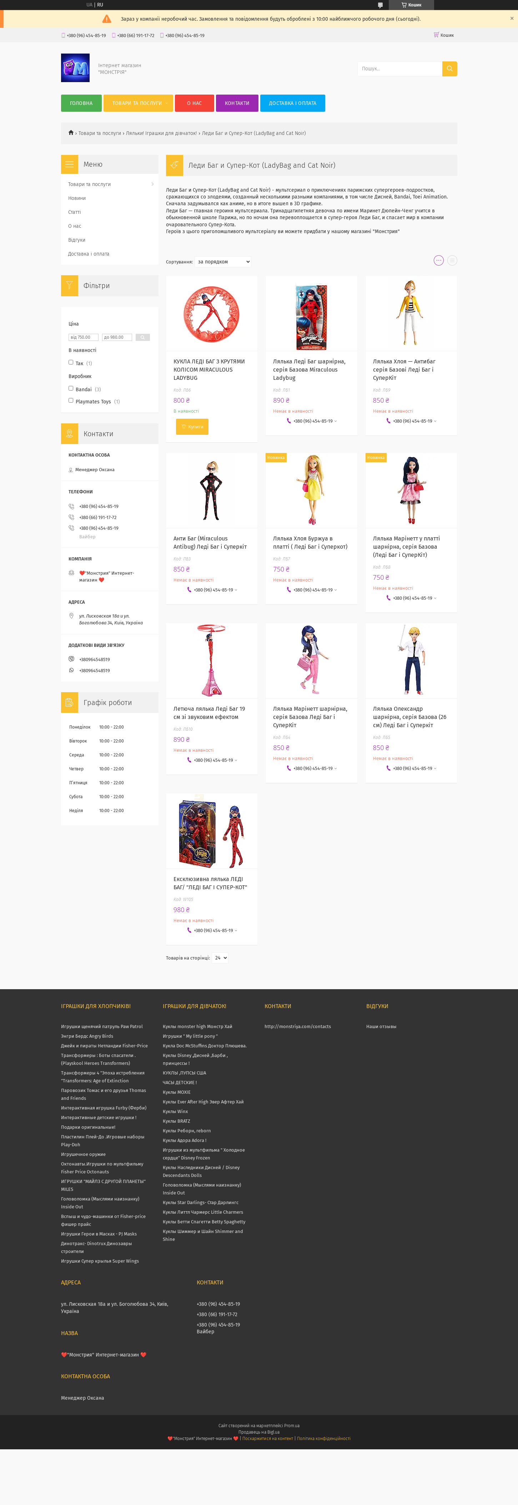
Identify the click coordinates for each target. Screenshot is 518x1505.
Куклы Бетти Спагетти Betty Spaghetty (204, 1221)
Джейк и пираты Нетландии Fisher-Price (104, 1045)
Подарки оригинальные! (88, 1127)
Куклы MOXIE (177, 1092)
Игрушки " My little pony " (190, 1036)
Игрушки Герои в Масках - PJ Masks (99, 1234)
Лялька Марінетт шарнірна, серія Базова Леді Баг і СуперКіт (310, 717)
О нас (194, 103)
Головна (81, 103)
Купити (195, 426)
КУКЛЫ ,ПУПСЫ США (184, 1073)
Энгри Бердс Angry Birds (87, 1036)
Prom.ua (292, 1425)
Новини (77, 198)
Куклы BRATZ (176, 1121)
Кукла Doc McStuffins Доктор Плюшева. (205, 1045)
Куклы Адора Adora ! (184, 1140)
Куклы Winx (175, 1111)
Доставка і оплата (292, 103)
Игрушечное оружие (83, 1154)
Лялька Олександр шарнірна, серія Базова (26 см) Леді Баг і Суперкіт (410, 717)
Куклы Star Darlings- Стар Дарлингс (200, 1202)
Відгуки (76, 240)
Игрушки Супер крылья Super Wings (100, 1261)
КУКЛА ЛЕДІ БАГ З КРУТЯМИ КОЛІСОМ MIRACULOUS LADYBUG (209, 369)
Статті (74, 212)
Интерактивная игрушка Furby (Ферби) (103, 1108)
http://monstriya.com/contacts (298, 1026)
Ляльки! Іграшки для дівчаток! (161, 133)
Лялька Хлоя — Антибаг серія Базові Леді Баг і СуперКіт (404, 369)
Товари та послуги (137, 103)
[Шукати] (449, 68)
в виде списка (452, 262)
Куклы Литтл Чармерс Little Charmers (203, 1212)
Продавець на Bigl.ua (258, 1432)
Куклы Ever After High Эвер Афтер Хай (203, 1101)
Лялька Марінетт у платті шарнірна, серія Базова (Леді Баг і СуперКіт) (406, 546)
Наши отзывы (381, 1026)
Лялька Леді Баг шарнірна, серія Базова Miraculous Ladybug (309, 369)
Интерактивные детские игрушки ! (98, 1117)
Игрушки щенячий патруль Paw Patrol (102, 1026)
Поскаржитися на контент (267, 1438)
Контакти (237, 103)
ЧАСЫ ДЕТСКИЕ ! (180, 1082)
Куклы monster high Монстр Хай (197, 1026)
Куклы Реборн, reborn (187, 1130)
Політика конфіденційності (324, 1438)
